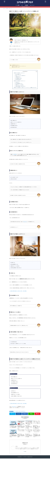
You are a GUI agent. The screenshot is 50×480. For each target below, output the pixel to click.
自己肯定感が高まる (18, 79)
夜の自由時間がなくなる (19, 83)
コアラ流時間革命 (16, 411)
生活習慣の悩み (23, 411)
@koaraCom (25, 221)
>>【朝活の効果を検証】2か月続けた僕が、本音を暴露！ (18, 403)
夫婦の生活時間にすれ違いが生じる (20, 86)
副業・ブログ (11, 411)
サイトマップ (32, 5)
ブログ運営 (17, 5)
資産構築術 (26, 5)
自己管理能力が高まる (19, 78)
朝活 (19, 411)
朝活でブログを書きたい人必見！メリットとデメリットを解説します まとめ (25, 87)
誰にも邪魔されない (18, 74)
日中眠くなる (17, 82)
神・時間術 (14, 154)
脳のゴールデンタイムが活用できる (20, 75)
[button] (36, 71)
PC (22, 5)
